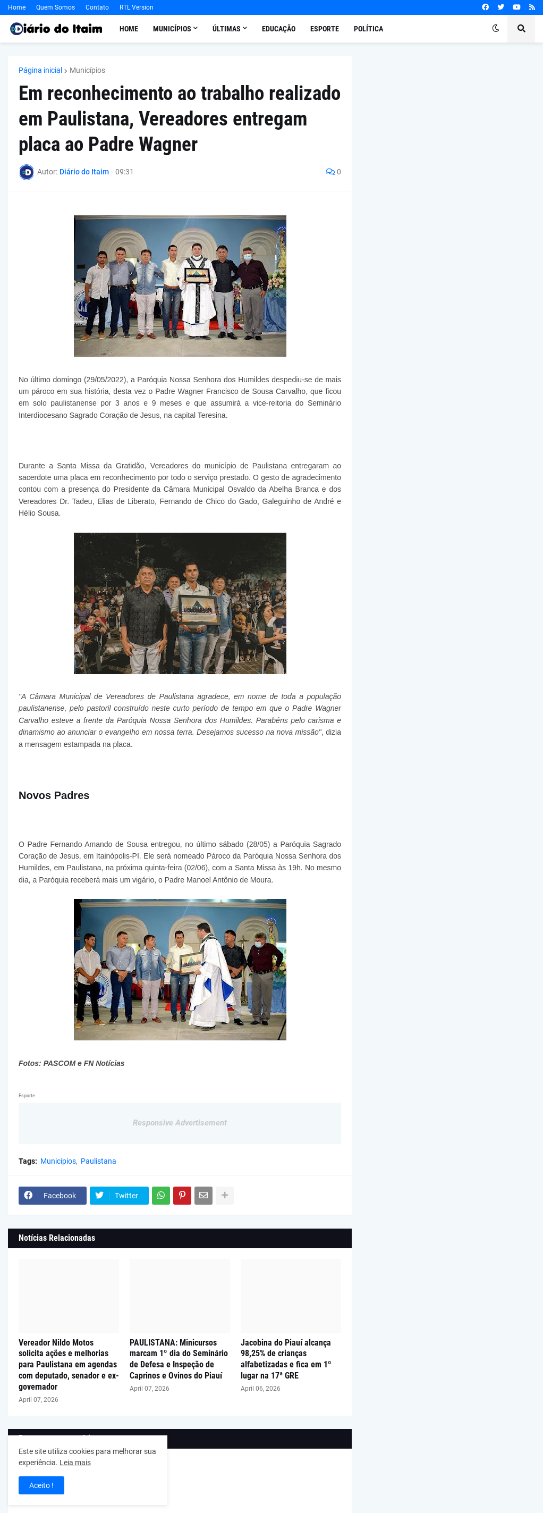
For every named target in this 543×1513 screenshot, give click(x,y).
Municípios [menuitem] (172, 28)
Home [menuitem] (129, 28)
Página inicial (40, 70)
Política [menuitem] (368, 28)
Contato (97, 7)
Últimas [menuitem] (227, 28)
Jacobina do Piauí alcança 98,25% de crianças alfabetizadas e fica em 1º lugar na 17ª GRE (286, 1359)
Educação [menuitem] (278, 28)
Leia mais (75, 1462)
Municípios (87, 70)
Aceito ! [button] (41, 1485)
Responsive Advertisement (180, 1123)
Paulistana (98, 1161)
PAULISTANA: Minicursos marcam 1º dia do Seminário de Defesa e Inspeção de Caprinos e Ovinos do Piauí (179, 1359)
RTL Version (137, 7)
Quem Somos (55, 7)
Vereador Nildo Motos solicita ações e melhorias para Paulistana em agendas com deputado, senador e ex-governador (69, 1365)
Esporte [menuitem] (324, 28)
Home (17, 7)
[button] (495, 29)
